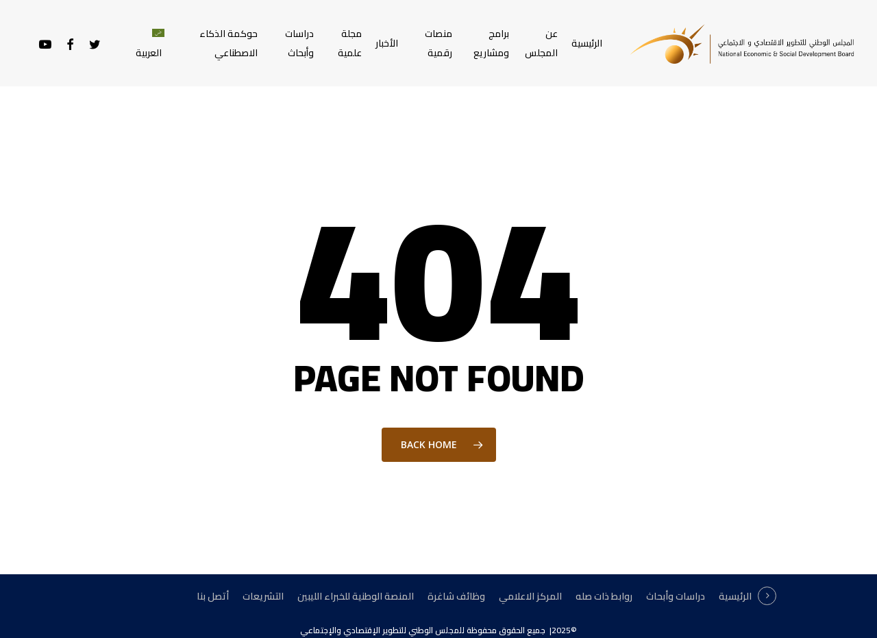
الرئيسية (735, 596)
